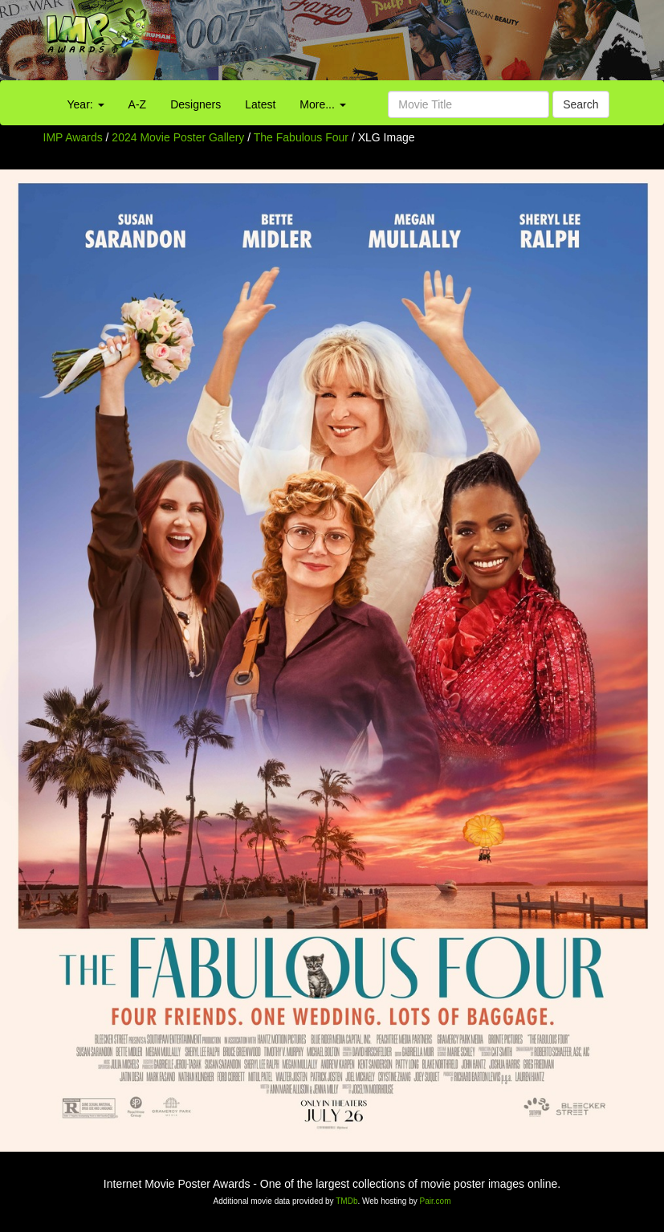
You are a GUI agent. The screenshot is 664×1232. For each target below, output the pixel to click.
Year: (85, 104)
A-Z (137, 104)
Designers (195, 104)
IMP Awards (73, 137)
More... (322, 104)
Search (580, 104)
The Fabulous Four (303, 137)
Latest (260, 104)
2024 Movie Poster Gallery (178, 137)
